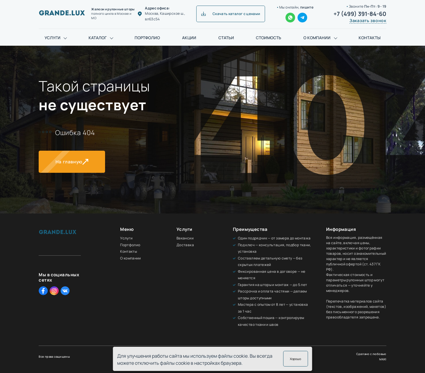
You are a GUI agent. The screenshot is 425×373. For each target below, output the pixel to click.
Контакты (369, 37)
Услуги (53, 37)
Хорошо (295, 359)
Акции (189, 37)
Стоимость (268, 37)
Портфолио (147, 37)
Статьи (226, 37)
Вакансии (185, 238)
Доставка (185, 244)
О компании (317, 37)
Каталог (98, 37)
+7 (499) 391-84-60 (360, 14)
